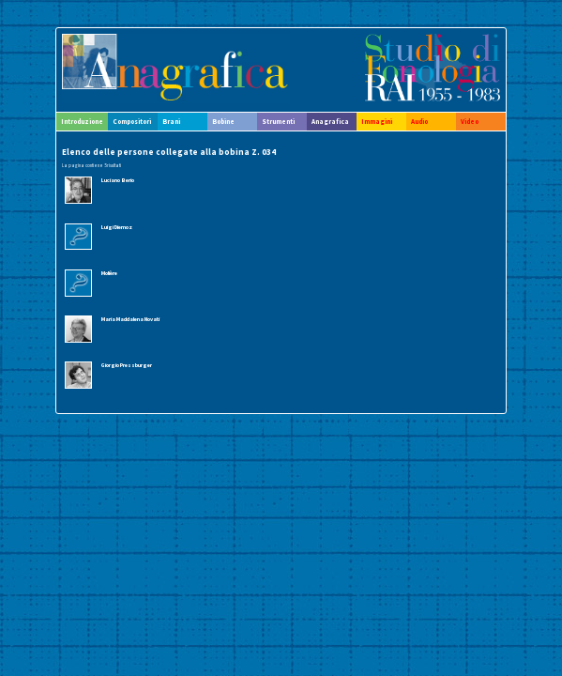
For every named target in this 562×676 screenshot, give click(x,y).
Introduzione (82, 121)
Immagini (376, 121)
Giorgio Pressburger (126, 365)
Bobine (223, 121)
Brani (171, 121)
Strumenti (278, 121)
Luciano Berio (117, 180)
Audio (419, 121)
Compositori (132, 121)
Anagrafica (330, 121)
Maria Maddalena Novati (130, 319)
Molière (109, 273)
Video (469, 121)
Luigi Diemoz (116, 227)
